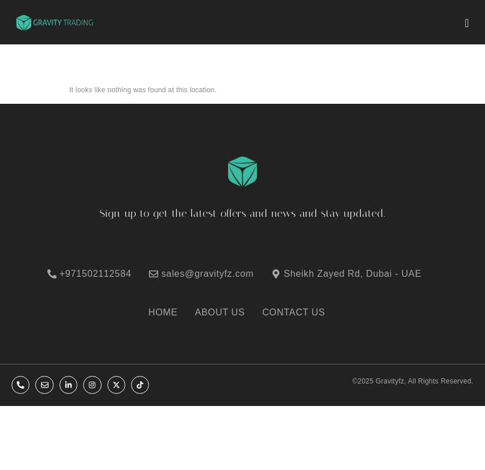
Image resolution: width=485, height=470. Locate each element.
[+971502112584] (96, 274)
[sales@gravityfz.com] (208, 274)
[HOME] (169, 312)
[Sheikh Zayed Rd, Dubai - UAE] (353, 274)
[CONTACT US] (299, 312)
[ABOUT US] (226, 312)
